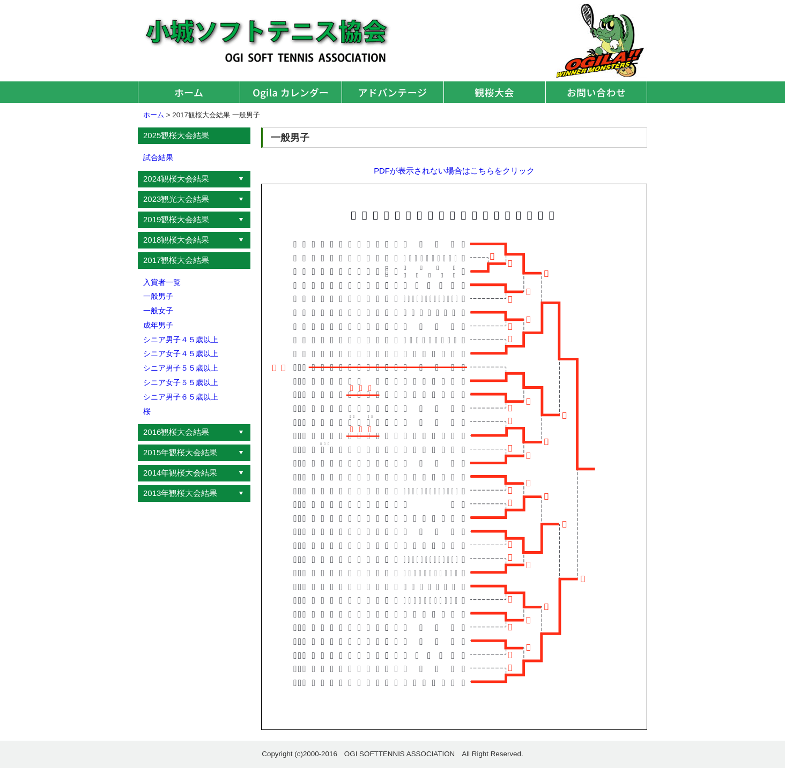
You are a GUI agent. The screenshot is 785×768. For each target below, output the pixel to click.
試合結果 (158, 157)
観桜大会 (494, 92)
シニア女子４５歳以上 (180, 353)
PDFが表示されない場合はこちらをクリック (454, 171)
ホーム (189, 92)
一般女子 (158, 310)
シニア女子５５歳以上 (180, 382)
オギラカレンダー (291, 92)
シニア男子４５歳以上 (180, 339)
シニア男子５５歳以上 (180, 368)
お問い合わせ (596, 92)
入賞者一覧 (162, 282)
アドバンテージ (392, 92)
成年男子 (158, 325)
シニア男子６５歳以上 (180, 397)
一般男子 (158, 296)
